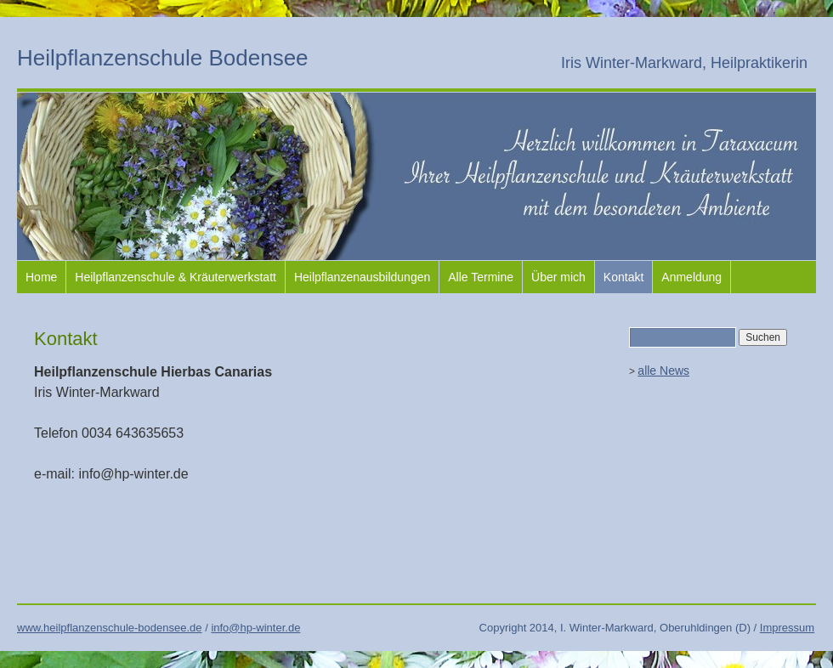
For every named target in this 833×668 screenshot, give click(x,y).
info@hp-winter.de (255, 627)
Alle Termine (480, 277)
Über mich (558, 277)
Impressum (787, 627)
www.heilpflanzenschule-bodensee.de (109, 627)
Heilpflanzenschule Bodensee (163, 58)
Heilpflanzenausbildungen (362, 277)
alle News (663, 370)
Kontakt (623, 277)
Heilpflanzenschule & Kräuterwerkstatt (175, 277)
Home (41, 277)
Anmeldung (691, 277)
